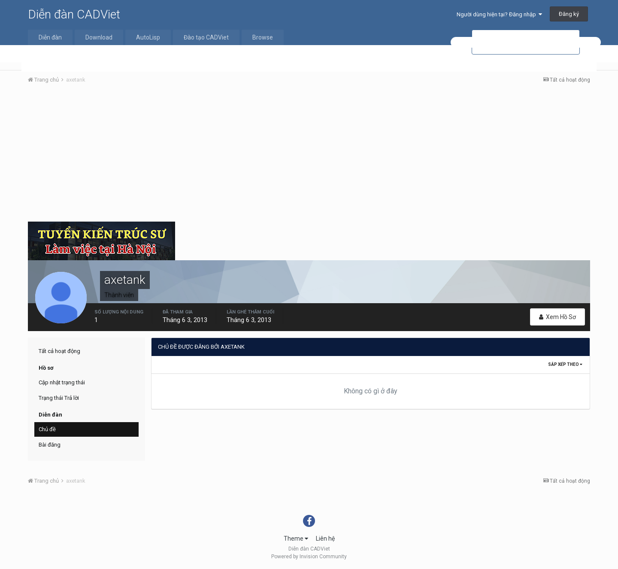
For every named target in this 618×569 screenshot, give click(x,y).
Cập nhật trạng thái (62, 382)
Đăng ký (569, 14)
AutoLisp (148, 37)
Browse (262, 37)
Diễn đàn (50, 37)
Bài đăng (50, 444)
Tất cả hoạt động (59, 351)
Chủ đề (47, 429)
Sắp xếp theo (565, 364)
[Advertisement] (309, 155)
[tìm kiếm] (526, 42)
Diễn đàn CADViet (74, 14)
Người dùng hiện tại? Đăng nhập (499, 14)
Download (98, 37)
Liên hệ (325, 538)
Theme (296, 538)
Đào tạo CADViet (206, 37)
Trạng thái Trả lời (59, 398)
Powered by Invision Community (309, 557)
